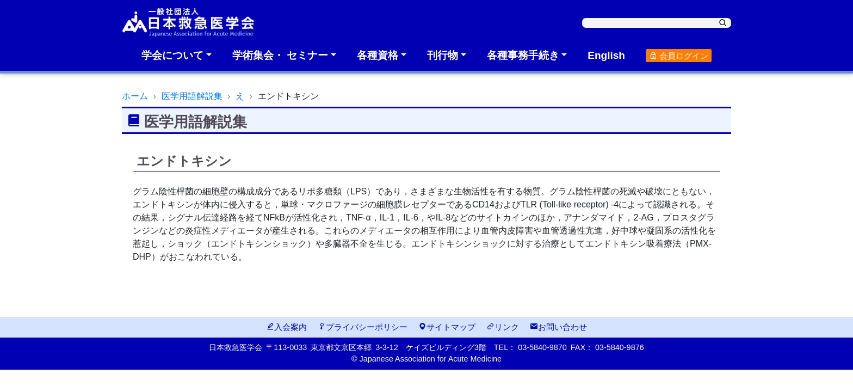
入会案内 (286, 327)
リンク (502, 327)
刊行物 (442, 55)
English (606, 55)
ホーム (135, 96)
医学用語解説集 (192, 96)
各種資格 (377, 55)
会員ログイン (678, 55)
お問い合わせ (558, 327)
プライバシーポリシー (362, 327)
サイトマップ (446, 327)
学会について (172, 55)
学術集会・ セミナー (280, 55)
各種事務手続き (523, 55)
